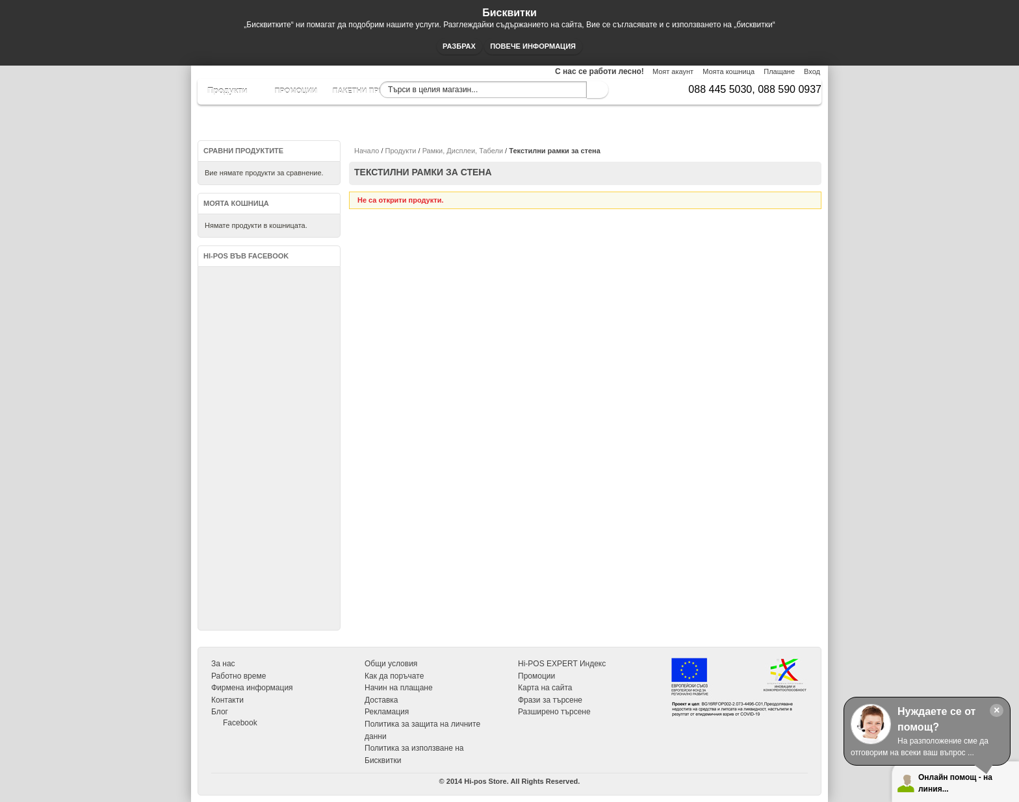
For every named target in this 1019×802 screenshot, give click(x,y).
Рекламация (387, 711)
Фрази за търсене (550, 700)
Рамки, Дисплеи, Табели (462, 151)
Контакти (227, 700)
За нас (223, 663)
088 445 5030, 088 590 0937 (754, 89)
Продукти (401, 151)
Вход (812, 71)
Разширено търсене (554, 711)
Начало (366, 151)
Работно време (238, 676)
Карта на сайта (545, 687)
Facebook (240, 722)
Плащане (779, 71)
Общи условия (391, 663)
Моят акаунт (672, 71)
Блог (219, 711)
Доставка (381, 700)
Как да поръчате (394, 676)
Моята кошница (729, 71)
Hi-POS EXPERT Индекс (562, 663)
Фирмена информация (252, 687)
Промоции (536, 676)
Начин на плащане (399, 687)
